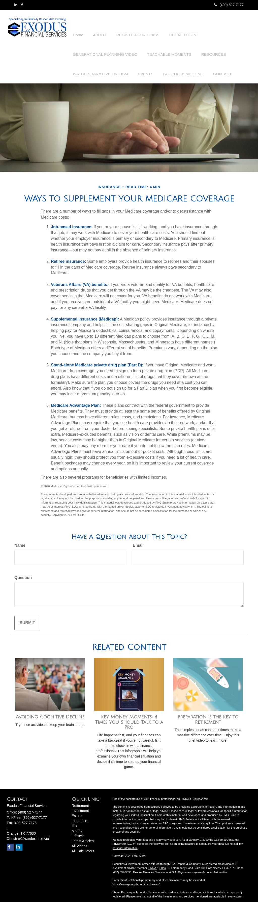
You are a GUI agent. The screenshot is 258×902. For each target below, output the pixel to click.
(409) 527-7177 (229, 5)
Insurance (79, 815)
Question (23, 572)
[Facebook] (22, 4)
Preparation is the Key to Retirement (208, 714)
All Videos (79, 840)
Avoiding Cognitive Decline (50, 711)
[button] (97, 26)
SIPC (162, 862)
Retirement (80, 800)
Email (138, 540)
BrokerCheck (200, 793)
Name (19, 540)
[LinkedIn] (15, 4)
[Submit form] (27, 618)
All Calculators (83, 845)
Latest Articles (83, 835)
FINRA (152, 862)
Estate (77, 810)
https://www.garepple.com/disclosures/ (135, 879)
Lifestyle (78, 830)
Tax (74, 820)
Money (77, 825)
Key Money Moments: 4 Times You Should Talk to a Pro (129, 716)
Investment (80, 805)
